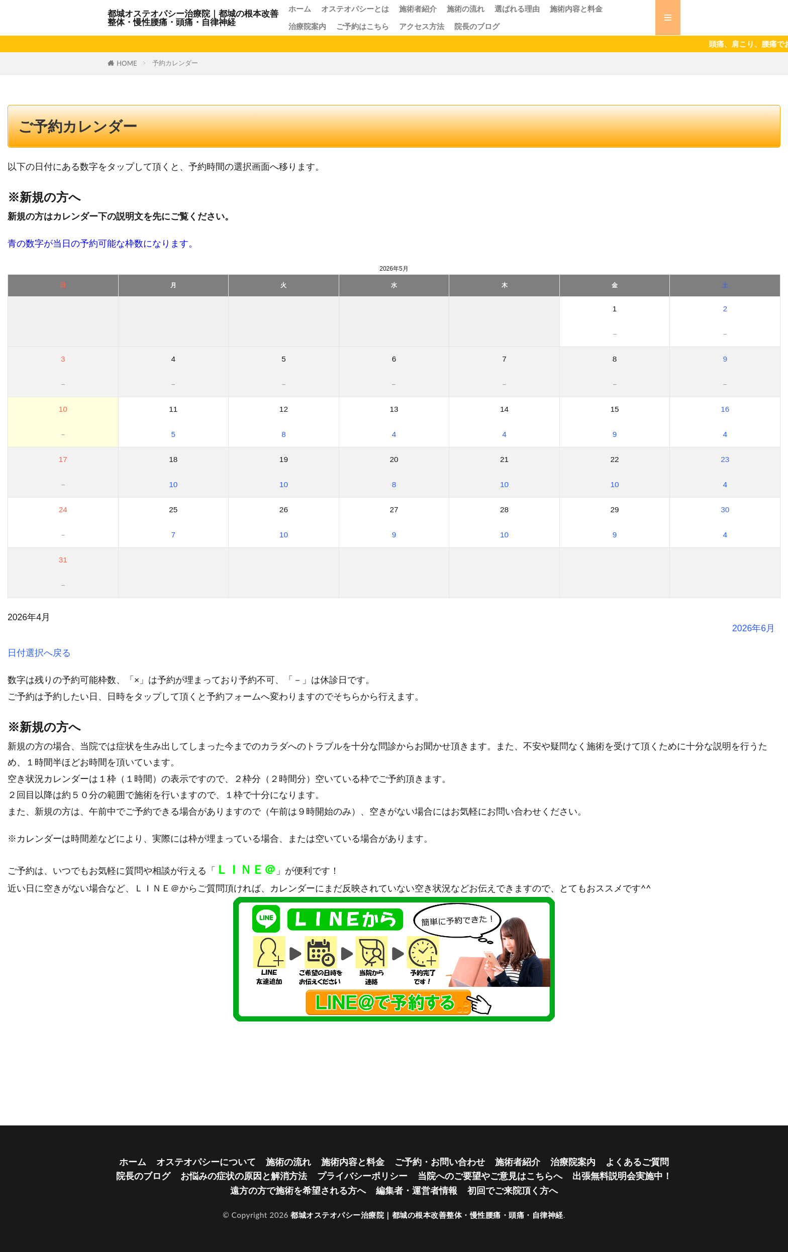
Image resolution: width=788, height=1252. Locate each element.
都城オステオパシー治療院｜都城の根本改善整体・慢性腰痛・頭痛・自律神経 (193, 17)
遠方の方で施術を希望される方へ (298, 1190)
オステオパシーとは (355, 8)
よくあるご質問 (637, 1162)
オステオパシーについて (206, 1162)
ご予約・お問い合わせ (440, 1162)
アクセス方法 (421, 26)
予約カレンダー (175, 63)
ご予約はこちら (362, 26)
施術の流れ (465, 8)
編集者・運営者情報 (416, 1190)
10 (173, 484)
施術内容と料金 (576, 8)
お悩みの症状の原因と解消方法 (243, 1176)
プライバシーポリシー (362, 1176)
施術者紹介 (418, 8)
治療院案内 (307, 26)
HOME (127, 63)
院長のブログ (477, 26)
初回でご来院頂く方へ (512, 1190)
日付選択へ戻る (39, 652)
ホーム (299, 8)
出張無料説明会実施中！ (622, 1176)
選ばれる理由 (517, 8)
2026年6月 (753, 628)
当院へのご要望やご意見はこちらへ (490, 1176)
